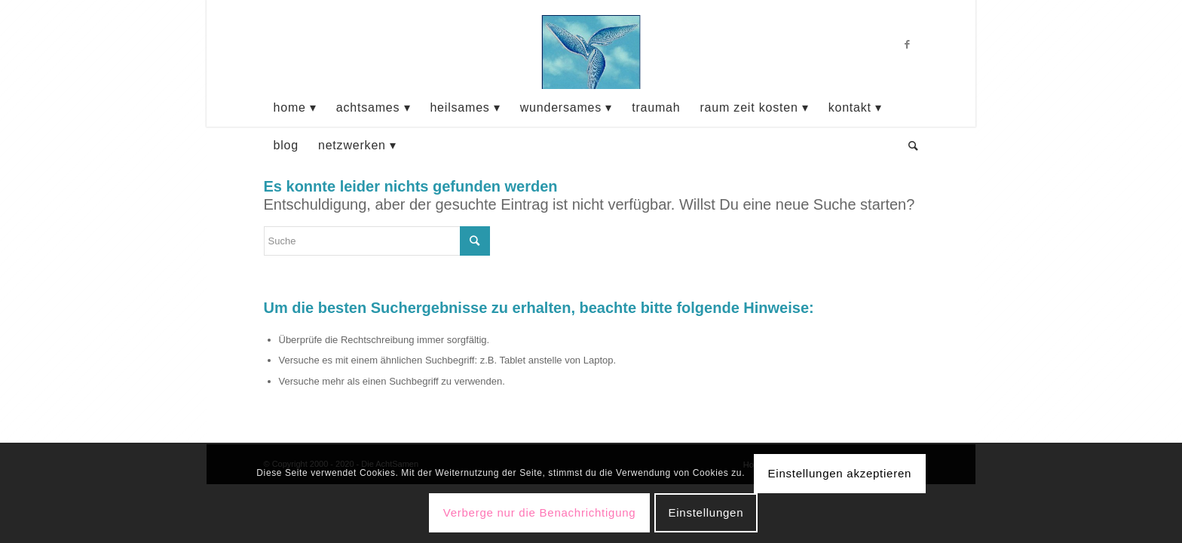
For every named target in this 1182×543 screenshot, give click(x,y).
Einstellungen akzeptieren (840, 473)
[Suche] (909, 145)
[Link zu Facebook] (907, 44)
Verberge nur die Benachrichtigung (539, 512)
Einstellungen (705, 512)
